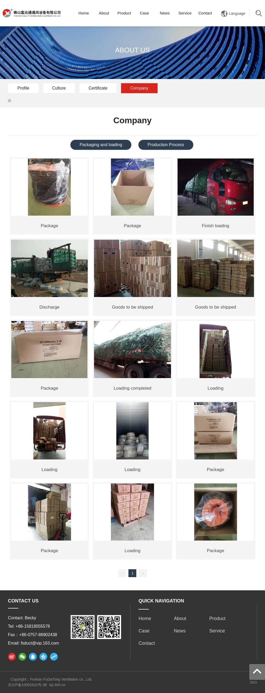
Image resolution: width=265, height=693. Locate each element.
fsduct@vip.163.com (40, 643)
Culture (59, 88)
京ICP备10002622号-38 (27, 685)
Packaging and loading (101, 144)
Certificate (98, 88)
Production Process (166, 144)
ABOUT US (132, 50)
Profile (23, 88)
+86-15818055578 (33, 626)
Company (139, 88)
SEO (253, 682)
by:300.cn (57, 685)
